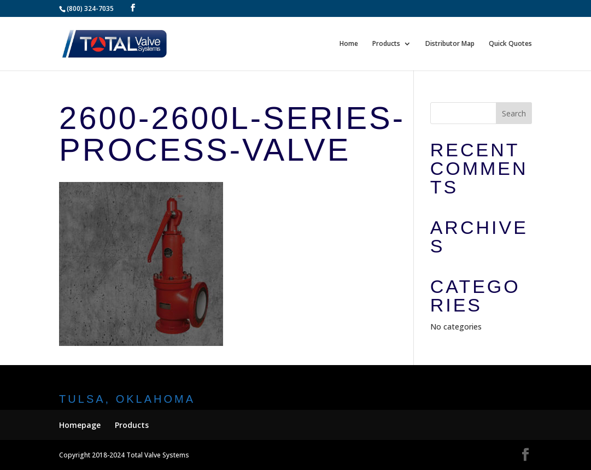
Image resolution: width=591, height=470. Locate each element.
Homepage (80, 425)
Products (386, 44)
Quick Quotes (510, 44)
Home (349, 44)
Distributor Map (450, 44)
